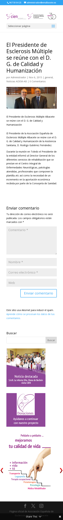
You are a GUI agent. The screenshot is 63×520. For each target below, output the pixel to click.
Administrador (18, 77)
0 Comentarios (38, 81)
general (49, 77)
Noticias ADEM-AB (16, 81)
